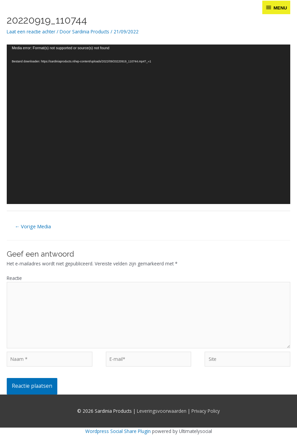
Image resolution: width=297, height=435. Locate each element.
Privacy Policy (205, 411)
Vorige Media (33, 226)
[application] (148, 124)
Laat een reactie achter (31, 31)
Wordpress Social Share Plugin (118, 431)
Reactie (14, 278)
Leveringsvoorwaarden (161, 411)
